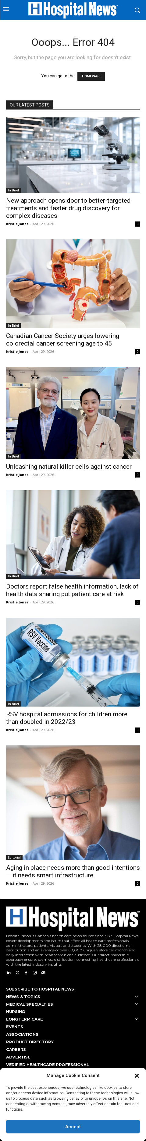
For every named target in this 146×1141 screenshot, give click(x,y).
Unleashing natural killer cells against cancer (69, 466)
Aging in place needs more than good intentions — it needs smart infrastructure (73, 871)
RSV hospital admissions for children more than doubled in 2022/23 (66, 718)
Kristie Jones (17, 223)
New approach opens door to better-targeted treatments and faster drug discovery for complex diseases (68, 208)
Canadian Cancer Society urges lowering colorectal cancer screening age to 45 (62, 339)
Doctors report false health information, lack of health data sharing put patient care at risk (72, 590)
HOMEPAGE (91, 76)
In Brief (13, 190)
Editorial (14, 857)
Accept (73, 1126)
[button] (137, 1076)
